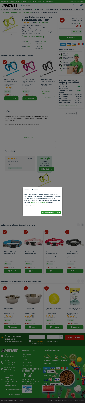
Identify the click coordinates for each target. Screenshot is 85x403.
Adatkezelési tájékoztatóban (39, 202)
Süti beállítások (30, 206)
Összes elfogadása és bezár (51, 212)
